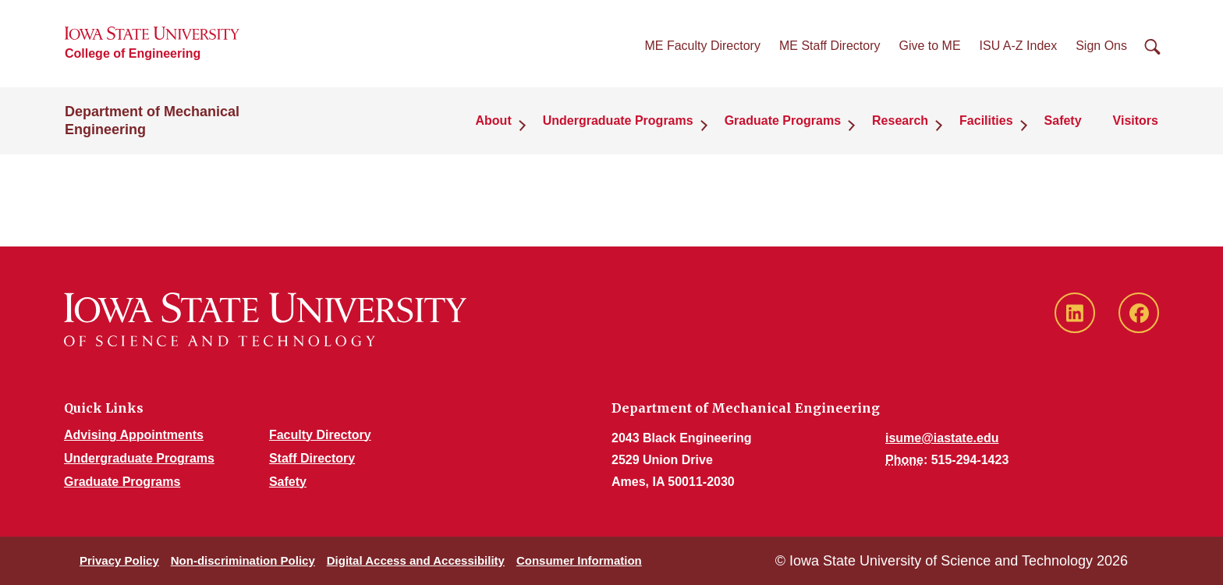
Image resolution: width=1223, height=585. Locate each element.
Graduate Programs (122, 481)
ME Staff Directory (830, 45)
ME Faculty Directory (702, 45)
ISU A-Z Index (1019, 45)
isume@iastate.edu (941, 438)
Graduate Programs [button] (783, 120)
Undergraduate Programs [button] (618, 120)
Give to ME (929, 45)
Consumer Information (579, 560)
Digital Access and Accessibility (416, 560)
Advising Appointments (134, 434)
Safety (1063, 120)
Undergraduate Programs (139, 458)
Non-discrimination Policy (243, 560)
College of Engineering (132, 53)
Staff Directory (312, 458)
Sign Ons (1101, 45)
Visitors (1135, 120)
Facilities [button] (985, 120)
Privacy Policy (119, 560)
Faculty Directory (320, 434)
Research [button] (900, 120)
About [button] (494, 120)
